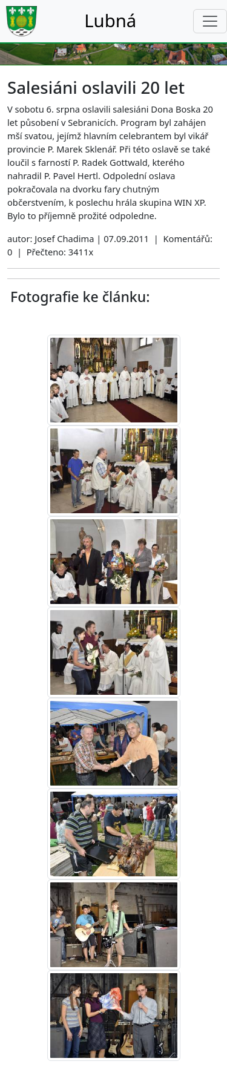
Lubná (110, 20)
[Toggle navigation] (210, 21)
